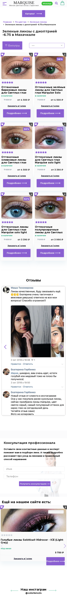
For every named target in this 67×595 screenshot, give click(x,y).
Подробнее (17, 113)
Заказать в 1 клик (17, 106)
